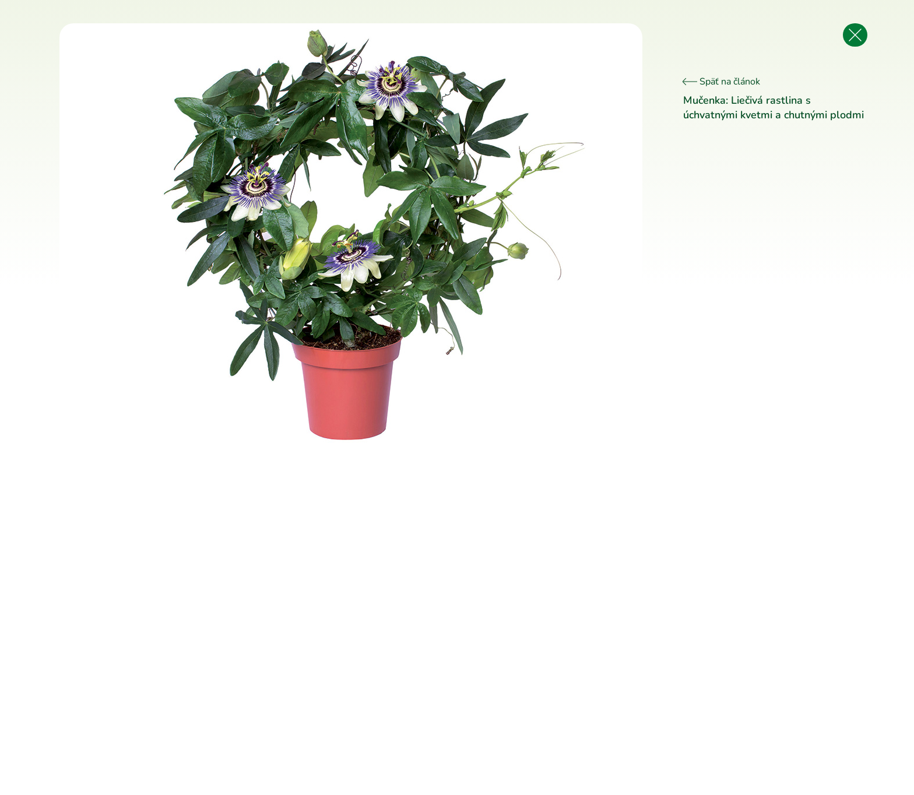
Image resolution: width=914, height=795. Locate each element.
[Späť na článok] (855, 35)
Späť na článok (721, 81)
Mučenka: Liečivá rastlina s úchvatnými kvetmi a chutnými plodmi (773, 107)
